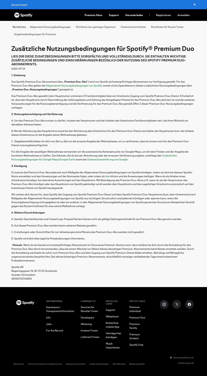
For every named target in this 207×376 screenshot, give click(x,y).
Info (48, 317)
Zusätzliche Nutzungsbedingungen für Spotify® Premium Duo (102, 48)
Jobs (49, 324)
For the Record (54, 330)
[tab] (50, 27)
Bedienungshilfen (137, 364)
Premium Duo (137, 317)
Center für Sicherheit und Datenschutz (45, 364)
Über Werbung (119, 364)
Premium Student (134, 336)
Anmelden (183, 15)
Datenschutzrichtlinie (133, 27)
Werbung (86, 324)
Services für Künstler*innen (89, 309)
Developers (87, 317)
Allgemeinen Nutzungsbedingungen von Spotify (74, 85)
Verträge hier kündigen (113, 335)
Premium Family (134, 326)
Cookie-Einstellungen (99, 364)
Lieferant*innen (90, 337)
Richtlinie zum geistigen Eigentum (96, 27)
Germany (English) (19, 4)
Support (114, 15)
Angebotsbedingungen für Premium (35, 34)
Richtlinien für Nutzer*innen (167, 27)
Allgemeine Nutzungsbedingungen (50, 27)
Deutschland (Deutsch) (182, 357)
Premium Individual (135, 309)
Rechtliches (18, 364)
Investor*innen (89, 330)
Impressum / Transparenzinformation (60, 309)
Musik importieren (113, 345)
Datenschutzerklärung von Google (107, 159)
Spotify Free (136, 345)
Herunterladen (134, 15)
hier (107, 176)
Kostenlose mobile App (112, 325)
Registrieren (163, 15)
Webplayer (112, 316)
